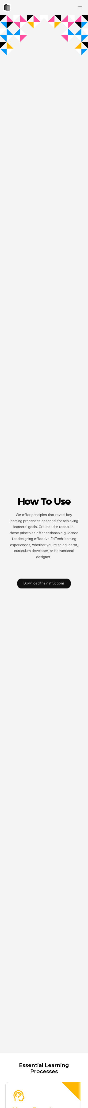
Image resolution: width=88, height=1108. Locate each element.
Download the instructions (44, 583)
